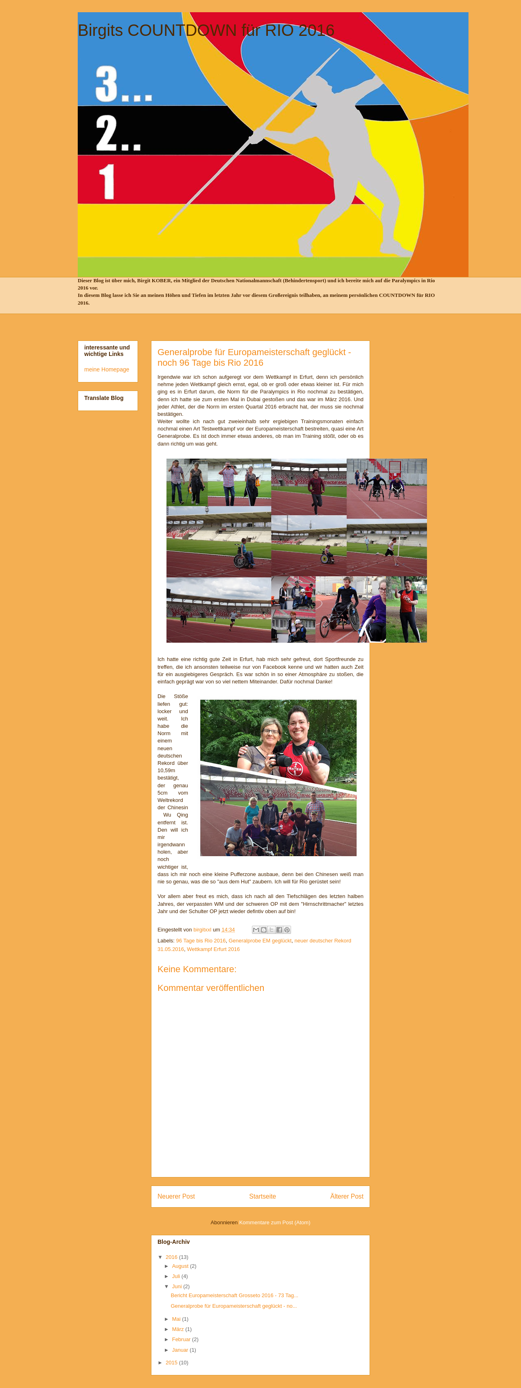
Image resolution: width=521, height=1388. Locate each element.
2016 (172, 1257)
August (181, 1266)
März (179, 1329)
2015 (172, 1362)
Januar (181, 1350)
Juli (177, 1276)
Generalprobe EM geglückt (260, 941)
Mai (177, 1319)
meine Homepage (106, 369)
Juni (177, 1286)
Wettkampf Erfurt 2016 (213, 949)
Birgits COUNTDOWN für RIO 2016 (206, 30)
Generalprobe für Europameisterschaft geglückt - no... (234, 1306)
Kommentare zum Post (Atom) (275, 1222)
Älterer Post (347, 1196)
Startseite (262, 1196)
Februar (182, 1339)
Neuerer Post (176, 1196)
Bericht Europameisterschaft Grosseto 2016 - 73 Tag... (234, 1295)
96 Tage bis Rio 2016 (201, 941)
